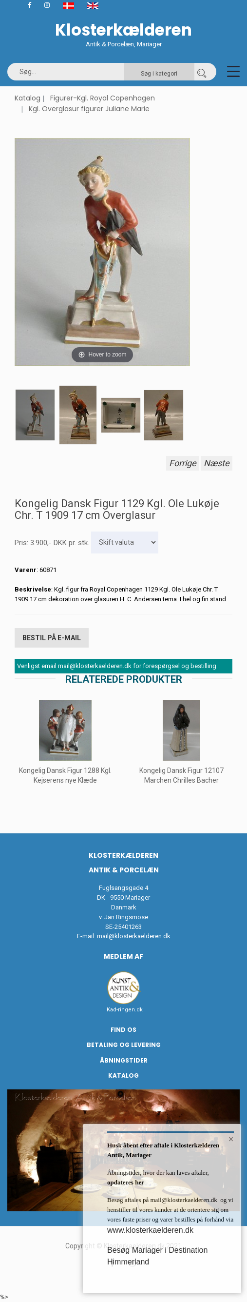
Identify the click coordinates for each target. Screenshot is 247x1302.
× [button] (231, 1139)
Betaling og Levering (124, 1045)
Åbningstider (124, 1060)
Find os (123, 1030)
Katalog (27, 98)
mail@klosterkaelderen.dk (134, 936)
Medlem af (123, 956)
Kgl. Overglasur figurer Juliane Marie (89, 109)
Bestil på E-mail (51, 638)
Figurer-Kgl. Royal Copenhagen (102, 98)
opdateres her (125, 1182)
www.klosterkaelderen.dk (150, 1230)
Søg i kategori (159, 73)
